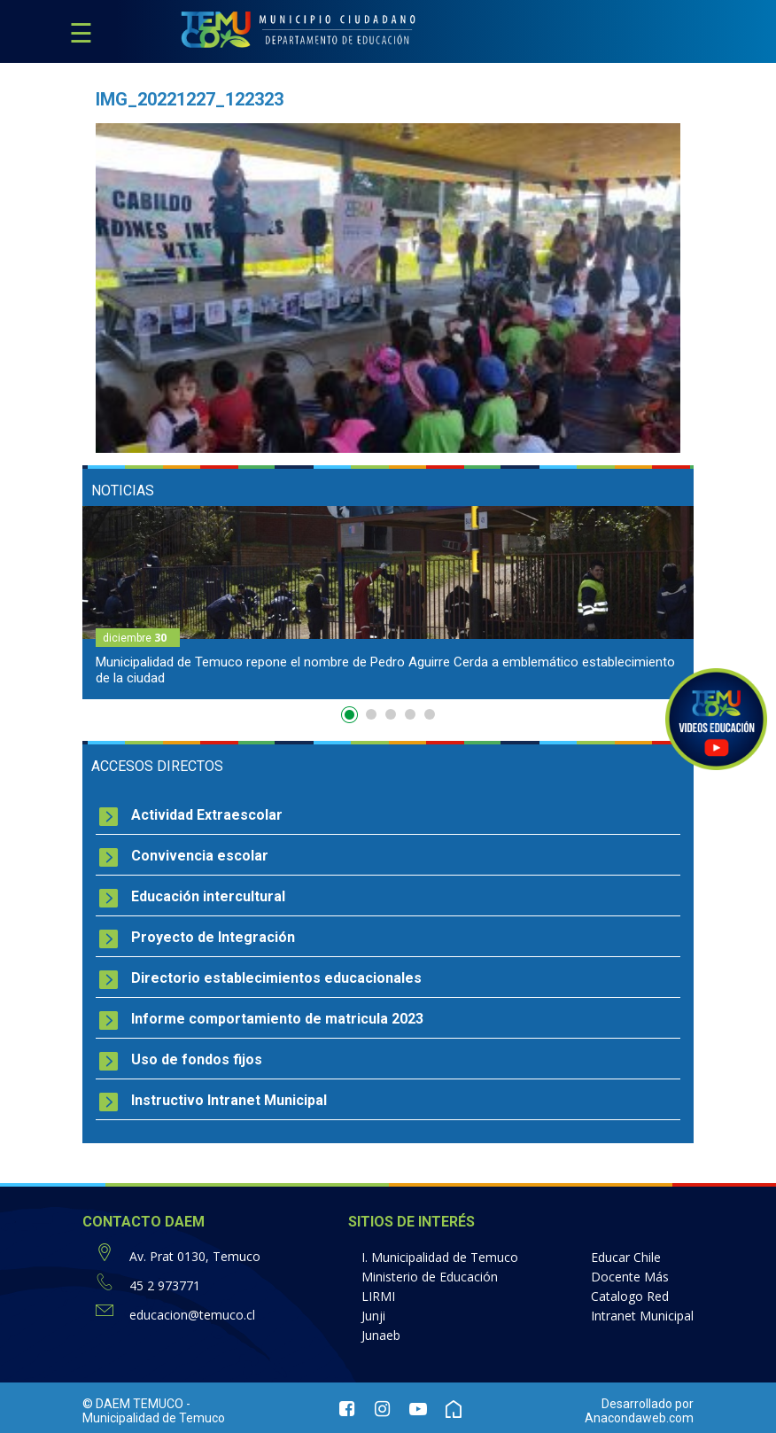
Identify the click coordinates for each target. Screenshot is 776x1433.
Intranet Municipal (642, 1315)
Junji (373, 1315)
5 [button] (429, 714)
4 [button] (410, 714)
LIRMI (378, 1296)
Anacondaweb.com (639, 1418)
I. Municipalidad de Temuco (439, 1257)
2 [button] (371, 714)
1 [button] (351, 718)
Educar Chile (626, 1257)
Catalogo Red (630, 1296)
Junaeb (380, 1335)
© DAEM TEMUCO (132, 1404)
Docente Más (630, 1276)
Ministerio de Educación (429, 1276)
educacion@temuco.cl (192, 1314)
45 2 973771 (164, 1285)
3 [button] (390, 714)
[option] (388, 602)
